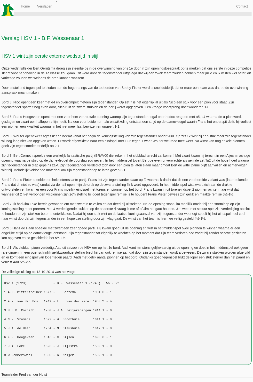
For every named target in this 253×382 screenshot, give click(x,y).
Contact (242, 6)
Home (25, 6)
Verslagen (44, 6)
